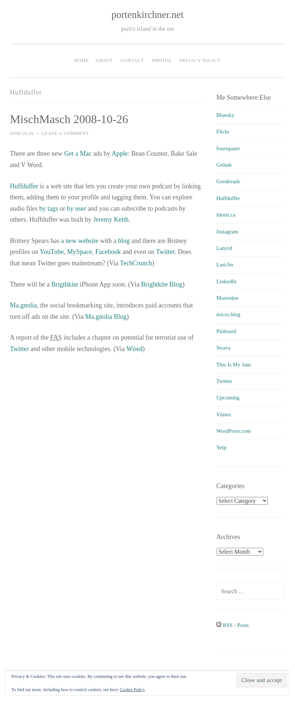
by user (76, 208)
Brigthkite (64, 284)
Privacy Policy (200, 60)
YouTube (52, 251)
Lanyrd (224, 248)
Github (224, 165)
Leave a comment (65, 133)
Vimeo (223, 414)
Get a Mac (78, 153)
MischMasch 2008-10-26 (69, 119)
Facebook (108, 251)
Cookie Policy (132, 689)
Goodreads (228, 181)
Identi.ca (225, 215)
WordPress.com (233, 431)
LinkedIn (226, 281)
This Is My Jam (233, 365)
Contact (132, 60)
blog (124, 240)
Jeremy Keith (110, 219)
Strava (223, 348)
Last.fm (224, 265)
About (104, 60)
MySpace (79, 251)
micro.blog (228, 314)
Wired (134, 349)
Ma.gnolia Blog (106, 316)
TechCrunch (136, 263)
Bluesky (225, 115)
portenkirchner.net (147, 14)
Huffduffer (24, 186)
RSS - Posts (232, 625)
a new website (79, 240)
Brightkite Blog (161, 284)
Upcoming (227, 398)
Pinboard (226, 331)
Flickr (222, 131)
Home (81, 60)
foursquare (228, 148)
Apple (119, 153)
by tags (48, 208)
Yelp (221, 447)
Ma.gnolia (23, 305)
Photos (162, 60)
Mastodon (227, 298)
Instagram (227, 232)
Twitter (165, 251)
